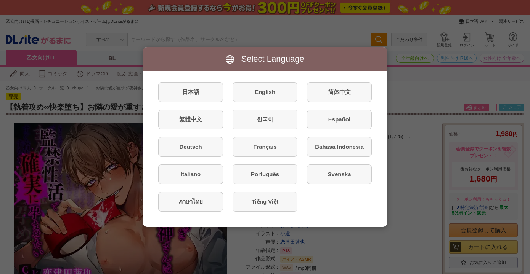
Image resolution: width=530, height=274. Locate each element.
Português (265, 174)
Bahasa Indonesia (339, 146)
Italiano (191, 174)
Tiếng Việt (265, 201)
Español (339, 119)
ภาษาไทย (191, 201)
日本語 (190, 92)
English (265, 92)
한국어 (265, 119)
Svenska (339, 174)
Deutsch (190, 146)
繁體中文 (190, 119)
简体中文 (339, 92)
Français (265, 146)
